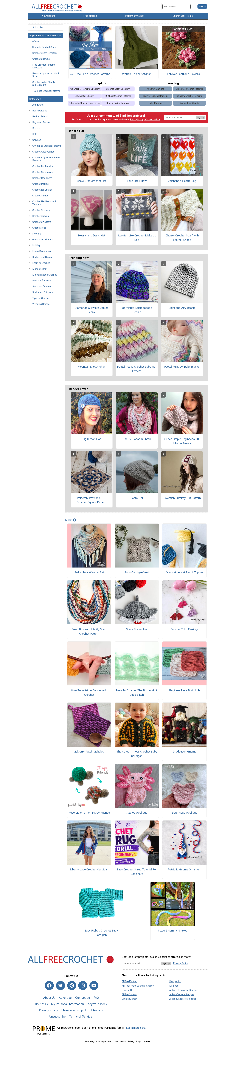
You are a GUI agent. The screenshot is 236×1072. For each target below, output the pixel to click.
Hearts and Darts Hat (91, 238)
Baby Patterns (39, 113)
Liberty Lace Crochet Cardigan (89, 872)
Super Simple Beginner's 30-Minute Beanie (182, 443)
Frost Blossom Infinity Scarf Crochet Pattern (89, 634)
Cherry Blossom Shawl (137, 441)
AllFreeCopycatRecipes (181, 996)
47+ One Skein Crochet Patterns (90, 76)
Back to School (40, 118)
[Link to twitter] (60, 987)
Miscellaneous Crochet (44, 277)
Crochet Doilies (40, 186)
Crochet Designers (42, 180)
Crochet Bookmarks (42, 168)
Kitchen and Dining (42, 259)
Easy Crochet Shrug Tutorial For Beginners (137, 874)
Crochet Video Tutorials (117, 105)
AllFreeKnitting (129, 983)
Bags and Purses (41, 124)
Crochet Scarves (41, 61)
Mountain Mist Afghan (92, 369)
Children (36, 142)
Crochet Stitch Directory (44, 55)
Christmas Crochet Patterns (46, 148)
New (70, 522)
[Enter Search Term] (176, 7)
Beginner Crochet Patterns (156, 98)
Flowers (36, 236)
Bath (34, 136)
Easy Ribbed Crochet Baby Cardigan (101, 935)
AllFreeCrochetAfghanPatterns (138, 988)
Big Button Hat (91, 441)
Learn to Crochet (41, 265)
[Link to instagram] (82, 987)
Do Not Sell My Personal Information (59, 1006)
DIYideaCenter (129, 1001)
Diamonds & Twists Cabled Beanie (92, 312)
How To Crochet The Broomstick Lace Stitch (136, 695)
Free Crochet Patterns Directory (44, 68)
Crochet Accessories (43, 154)
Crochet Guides (40, 198)
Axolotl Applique (136, 815)
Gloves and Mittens (42, 242)
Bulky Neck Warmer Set (89, 575)
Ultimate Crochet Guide (44, 49)
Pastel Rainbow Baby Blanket (182, 369)
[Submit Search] (202, 8)
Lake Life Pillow (137, 183)
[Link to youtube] (93, 987)
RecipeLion (175, 983)
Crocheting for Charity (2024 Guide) (43, 86)
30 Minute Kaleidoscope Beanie (136, 312)
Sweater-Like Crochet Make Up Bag (136, 240)
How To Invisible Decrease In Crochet (89, 695)
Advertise (65, 1000)
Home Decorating (41, 253)
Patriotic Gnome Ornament (184, 872)
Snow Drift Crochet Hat (91, 183)
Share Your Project (73, 1012)
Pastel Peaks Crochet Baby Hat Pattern (136, 371)
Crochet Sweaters (41, 224)
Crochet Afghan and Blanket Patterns (46, 161)
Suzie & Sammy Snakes (172, 933)
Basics (36, 130)
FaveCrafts (127, 992)
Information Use (152, 122)
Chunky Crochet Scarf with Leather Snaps (182, 240)
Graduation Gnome (184, 754)
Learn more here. (136, 1030)
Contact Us (82, 1000)
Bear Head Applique (184, 815)
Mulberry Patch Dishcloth (89, 754)
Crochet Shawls (40, 218)
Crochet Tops (39, 230)
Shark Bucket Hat (137, 631)
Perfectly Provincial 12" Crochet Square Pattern (91, 502)
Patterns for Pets (41, 283)
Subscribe (37, 29)
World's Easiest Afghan (136, 76)
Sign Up (200, 120)
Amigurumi (37, 107)
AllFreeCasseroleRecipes (182, 1001)
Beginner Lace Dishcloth (184, 692)
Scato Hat (136, 500)
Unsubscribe (57, 1019)
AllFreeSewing (129, 996)
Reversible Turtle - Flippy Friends (89, 815)
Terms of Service (80, 1019)
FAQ (96, 1000)
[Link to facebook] (49, 987)
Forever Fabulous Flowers (183, 76)
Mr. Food (174, 988)
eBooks (36, 43)
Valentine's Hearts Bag (182, 183)
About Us (49, 1000)
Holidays (37, 247)
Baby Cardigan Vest (136, 575)
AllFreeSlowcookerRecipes (183, 992)
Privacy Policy (136, 122)
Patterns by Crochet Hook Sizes (45, 77)
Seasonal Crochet (41, 288)
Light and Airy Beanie (182, 310)
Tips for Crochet (40, 300)
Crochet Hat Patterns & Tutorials (44, 205)
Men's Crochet (39, 271)
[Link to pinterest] (71, 987)
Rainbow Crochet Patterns (189, 98)
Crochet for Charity (42, 192)
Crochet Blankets (155, 91)
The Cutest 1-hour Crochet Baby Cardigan (136, 756)
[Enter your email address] (141, 965)
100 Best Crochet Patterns (46, 93)
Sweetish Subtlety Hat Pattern (182, 500)
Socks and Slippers (42, 294)
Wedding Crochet (41, 306)
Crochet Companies (42, 174)
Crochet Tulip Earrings (185, 631)
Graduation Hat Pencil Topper (184, 575)
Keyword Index (97, 1006)
